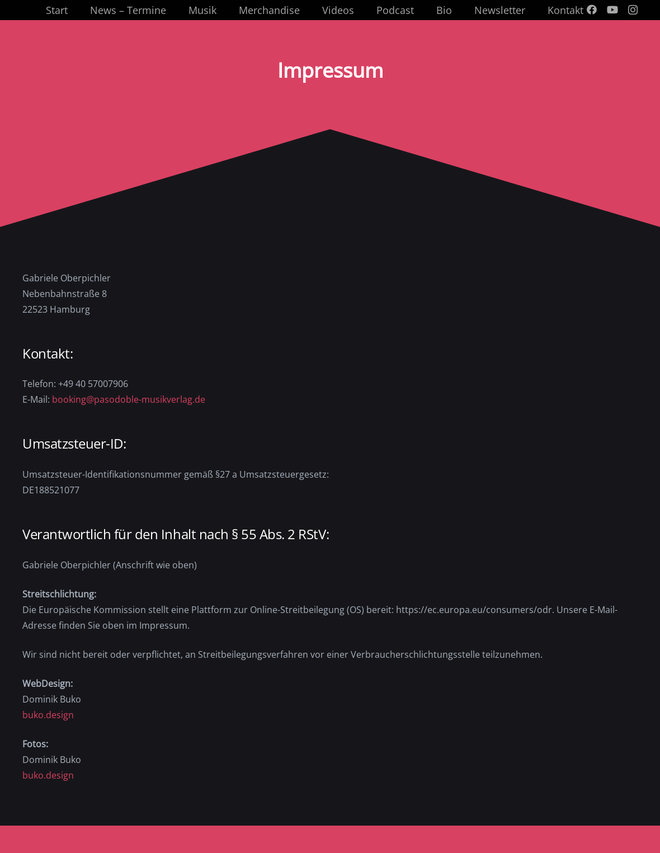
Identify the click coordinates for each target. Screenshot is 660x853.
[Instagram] (633, 10)
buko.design (48, 715)
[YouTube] (612, 9)
